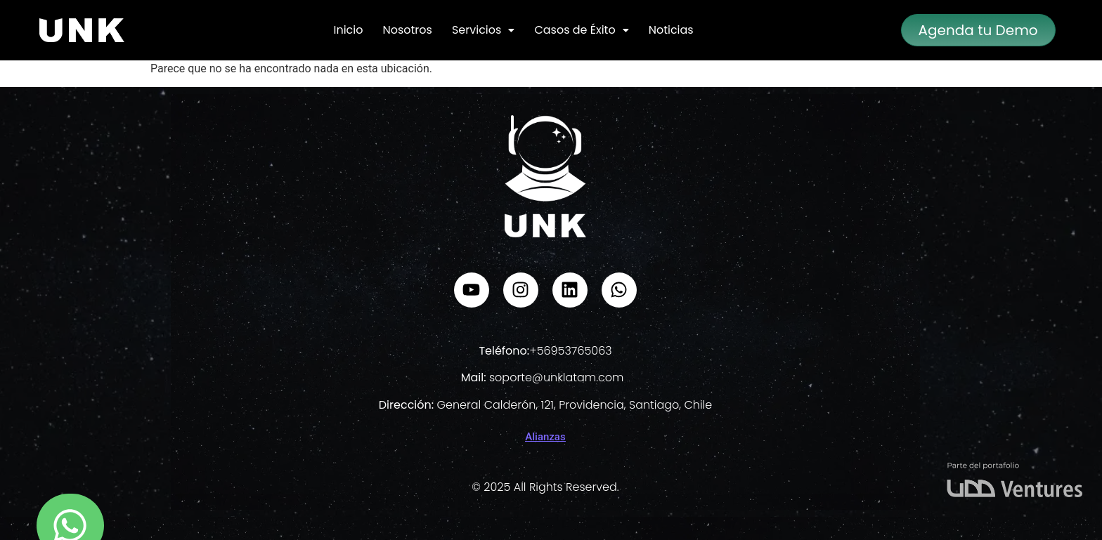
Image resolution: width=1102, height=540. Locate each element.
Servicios (483, 30)
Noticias (671, 30)
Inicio (348, 30)
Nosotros (407, 30)
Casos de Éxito (581, 30)
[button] (483, 30)
